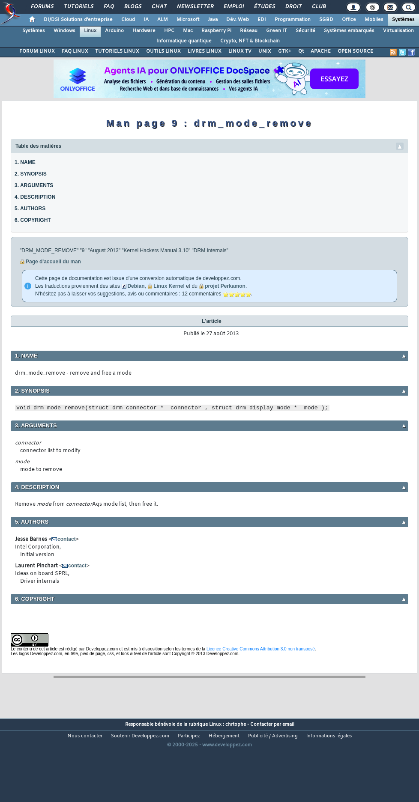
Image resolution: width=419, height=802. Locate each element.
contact (66, 539)
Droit (293, 6)
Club (318, 6)
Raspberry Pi (216, 31)
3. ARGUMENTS (34, 185)
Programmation (293, 20)
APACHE (321, 51)
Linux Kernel (169, 286)
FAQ (108, 6)
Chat (158, 6)
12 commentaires (201, 294)
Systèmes (403, 20)
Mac (188, 31)
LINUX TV (239, 51)
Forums (42, 6)
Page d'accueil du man (53, 262)
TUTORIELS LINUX (117, 51)
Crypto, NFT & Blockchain (250, 41)
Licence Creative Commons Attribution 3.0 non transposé (261, 649)
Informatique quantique (184, 41)
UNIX (264, 51)
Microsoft (188, 20)
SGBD (326, 20)
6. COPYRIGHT (33, 220)
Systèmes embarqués (349, 31)
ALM (162, 20)
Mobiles (374, 20)
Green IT (276, 31)
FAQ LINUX (75, 51)
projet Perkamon (225, 286)
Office (349, 20)
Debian (135, 286)
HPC (169, 31)
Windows (64, 31)
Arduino (114, 31)
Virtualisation (398, 31)
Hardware (144, 31)
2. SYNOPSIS (31, 174)
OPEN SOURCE (355, 51)
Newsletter (195, 6)
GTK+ (284, 51)
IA (146, 20)
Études (264, 6)
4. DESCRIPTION (35, 197)
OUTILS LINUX (163, 51)
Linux (90, 31)
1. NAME (25, 162)
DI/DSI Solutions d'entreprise (78, 20)
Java (213, 20)
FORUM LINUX (37, 51)
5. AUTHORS (30, 209)
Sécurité (305, 31)
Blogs (132, 6)
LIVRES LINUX (204, 51)
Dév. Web (237, 20)
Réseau (248, 31)
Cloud (128, 20)
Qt (301, 51)
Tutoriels (78, 6)
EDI (261, 20)
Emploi (233, 6)
